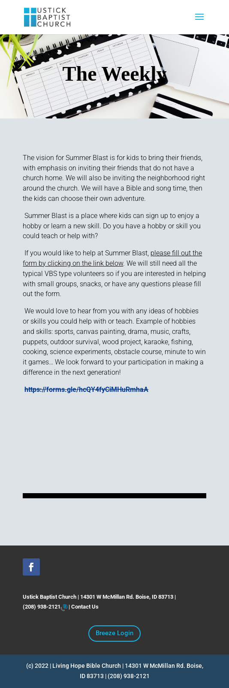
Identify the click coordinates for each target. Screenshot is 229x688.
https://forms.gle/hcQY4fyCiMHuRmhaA (86, 389)
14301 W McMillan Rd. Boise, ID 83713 (126, 597)
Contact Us (85, 606)
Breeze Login (114, 633)
